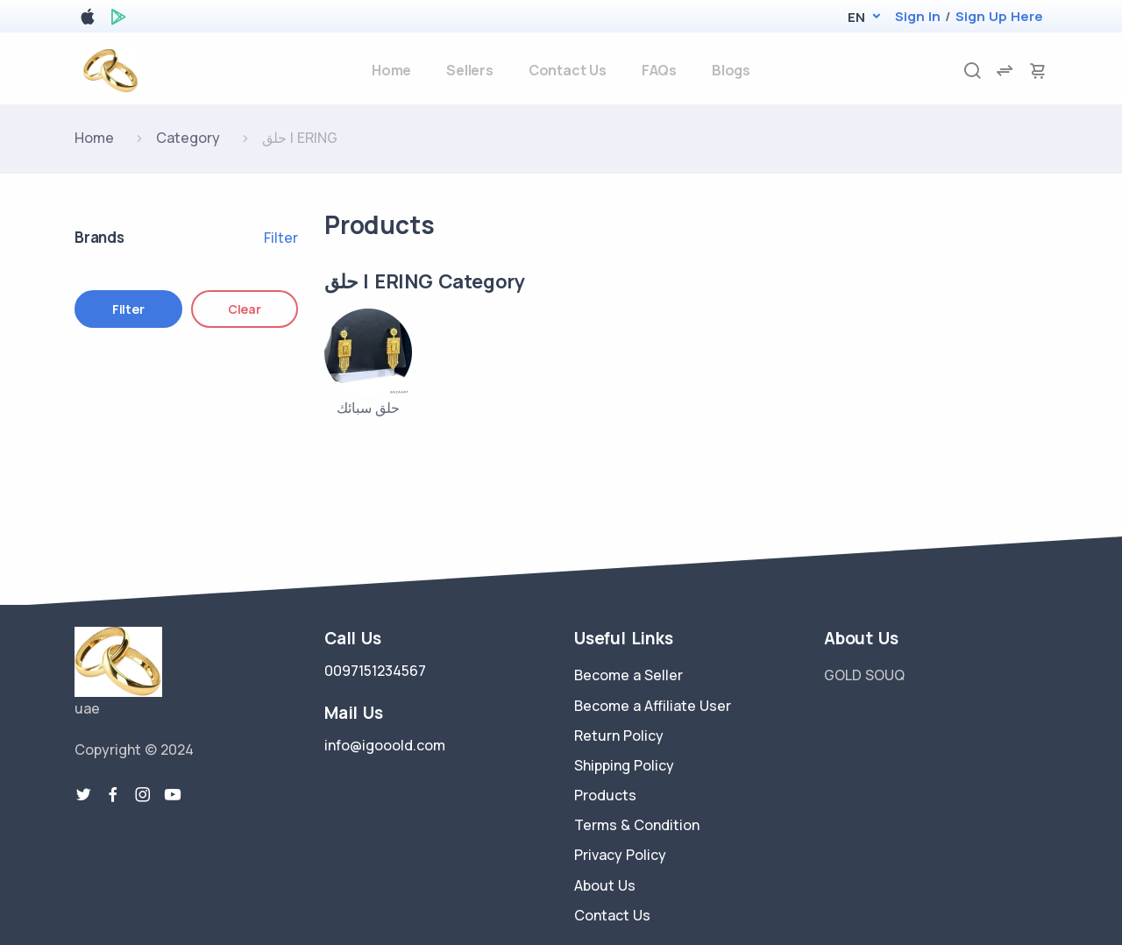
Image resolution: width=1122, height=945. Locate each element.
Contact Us (612, 915)
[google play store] (118, 20)
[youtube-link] (172, 795)
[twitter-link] (83, 795)
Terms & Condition (636, 825)
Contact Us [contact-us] (568, 70)
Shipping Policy (624, 765)
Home (94, 137)
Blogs (731, 70)
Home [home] (391, 70)
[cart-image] (1037, 70)
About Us (605, 885)
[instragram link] (143, 795)
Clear (244, 309)
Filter (281, 237)
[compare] (1004, 70)
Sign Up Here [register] (999, 16)
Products (605, 795)
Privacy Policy (620, 854)
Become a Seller (628, 675)
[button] (856, 17)
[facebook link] (113, 795)
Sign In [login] (918, 16)
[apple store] (87, 20)
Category (188, 137)
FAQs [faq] (659, 70)
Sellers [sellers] (470, 70)
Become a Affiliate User (652, 705)
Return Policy (619, 735)
